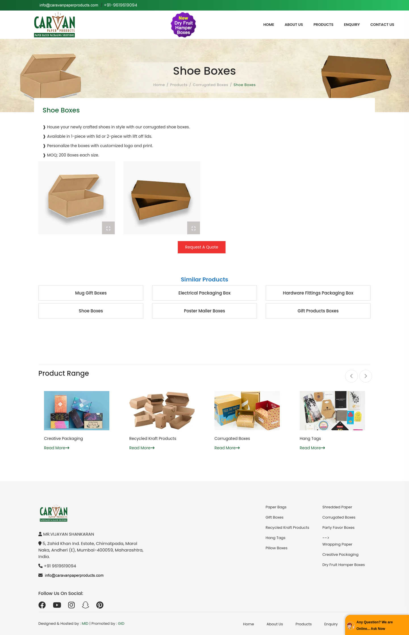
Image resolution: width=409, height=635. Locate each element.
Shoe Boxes (91, 311)
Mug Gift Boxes (91, 293)
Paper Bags (276, 507)
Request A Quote (201, 247)
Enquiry (352, 24)
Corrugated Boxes (210, 85)
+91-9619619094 (120, 5)
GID (121, 623)
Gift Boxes (274, 517)
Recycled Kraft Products (152, 438)
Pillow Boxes (276, 548)
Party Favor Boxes (338, 527)
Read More (56, 448)
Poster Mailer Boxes (204, 311)
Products (323, 24)
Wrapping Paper (337, 544)
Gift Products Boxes (318, 311)
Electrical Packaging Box (204, 293)
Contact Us (382, 24)
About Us (294, 24)
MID (85, 623)
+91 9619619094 (60, 566)
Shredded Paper (337, 507)
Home (268, 24)
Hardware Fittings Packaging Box (318, 293)
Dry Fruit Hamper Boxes (343, 564)
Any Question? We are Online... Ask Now (374, 625)
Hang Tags (310, 438)
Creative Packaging (63, 438)
